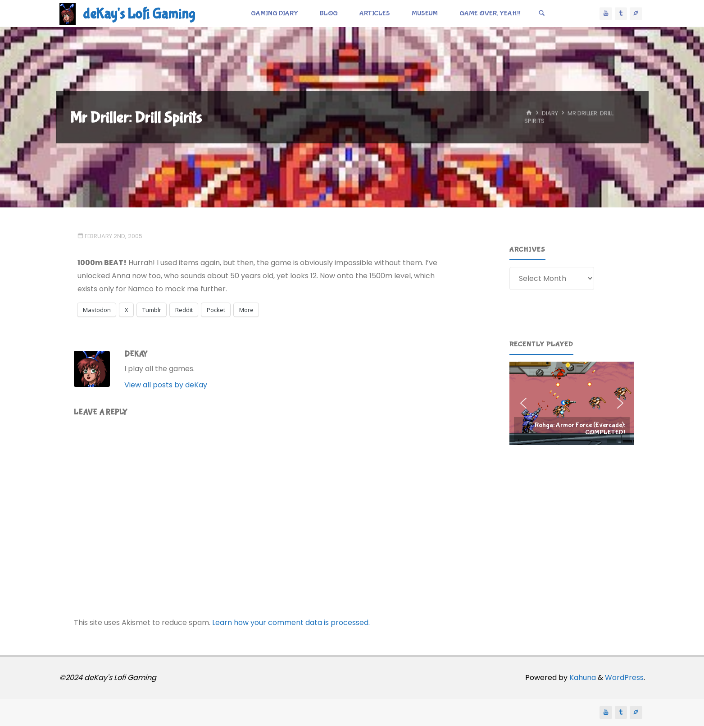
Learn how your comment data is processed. (291, 622)
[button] (571, 403)
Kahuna (582, 677)
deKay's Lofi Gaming (139, 14)
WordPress (624, 677)
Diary (550, 113)
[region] (571, 403)
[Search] (542, 13)
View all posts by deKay (165, 385)
